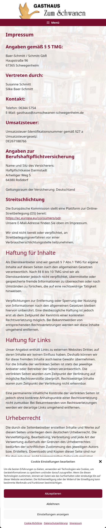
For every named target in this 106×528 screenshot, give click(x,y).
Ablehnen (53, 504)
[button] (100, 461)
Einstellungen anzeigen (53, 514)
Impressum (76, 523)
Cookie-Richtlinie (33, 523)
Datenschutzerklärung (56, 523)
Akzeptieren (53, 493)
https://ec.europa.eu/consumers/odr (33, 218)
